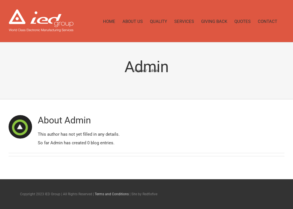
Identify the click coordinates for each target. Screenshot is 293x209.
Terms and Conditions (112, 194)
